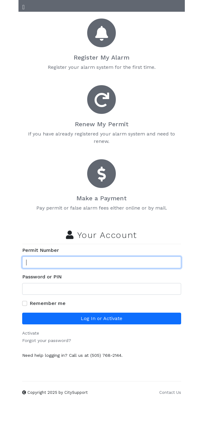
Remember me (48, 303)
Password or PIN (42, 277)
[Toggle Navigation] (23, 6)
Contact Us (170, 392)
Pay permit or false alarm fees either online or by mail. (101, 185)
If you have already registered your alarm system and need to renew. (101, 115)
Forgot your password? (46, 340)
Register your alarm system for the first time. (101, 44)
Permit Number (40, 250)
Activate (30, 333)
